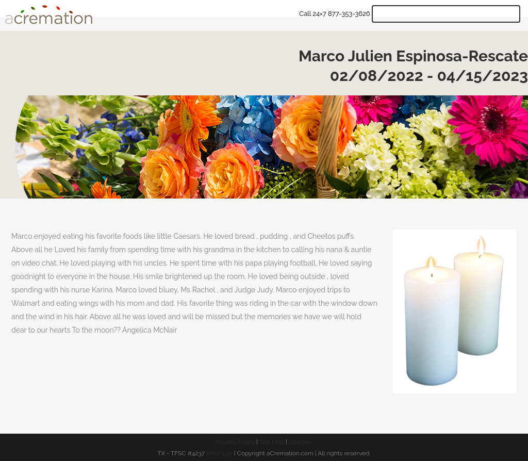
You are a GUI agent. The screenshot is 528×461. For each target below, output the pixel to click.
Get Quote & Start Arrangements (446, 14)
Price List (219, 453)
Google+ (300, 442)
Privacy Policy (235, 442)
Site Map (271, 442)
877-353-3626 (349, 14)
